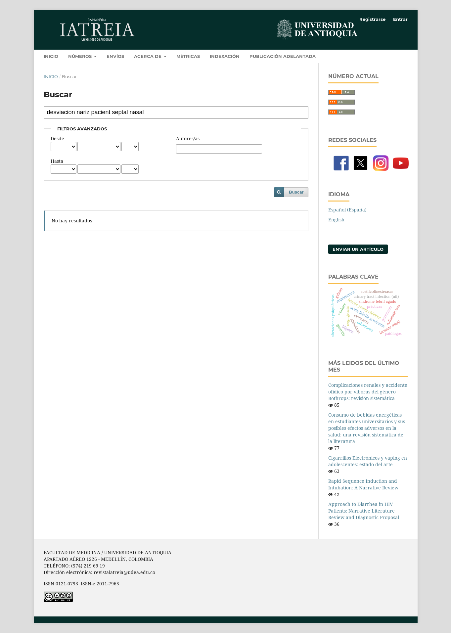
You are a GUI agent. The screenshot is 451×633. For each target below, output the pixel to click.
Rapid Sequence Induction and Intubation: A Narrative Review (363, 484)
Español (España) (347, 209)
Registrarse (372, 19)
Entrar (400, 19)
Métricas (188, 56)
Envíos (115, 56)
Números (80, 56)
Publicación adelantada (282, 56)
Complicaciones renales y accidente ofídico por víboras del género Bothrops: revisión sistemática (367, 391)
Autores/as (188, 138)
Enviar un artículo (358, 249)
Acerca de (148, 56)
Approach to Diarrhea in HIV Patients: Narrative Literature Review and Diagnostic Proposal (363, 510)
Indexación (225, 56)
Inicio (51, 56)
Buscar (296, 192)
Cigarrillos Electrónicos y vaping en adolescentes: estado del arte (367, 461)
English (336, 219)
